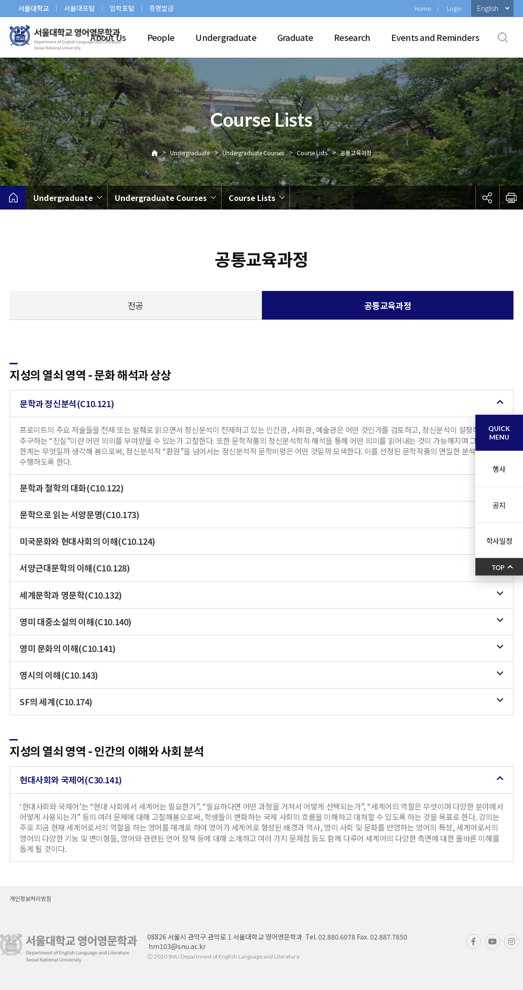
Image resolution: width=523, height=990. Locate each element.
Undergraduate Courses (253, 153)
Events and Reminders (435, 37)
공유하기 (487, 198)
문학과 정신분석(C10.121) (67, 403)
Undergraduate (225, 37)
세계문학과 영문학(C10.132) (71, 595)
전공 (135, 305)
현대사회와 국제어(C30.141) (71, 779)
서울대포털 (79, 8)
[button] (261, 403)
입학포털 (122, 8)
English (487, 8)
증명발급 (161, 8)
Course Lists (312, 153)
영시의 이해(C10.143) (59, 675)
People (161, 37)
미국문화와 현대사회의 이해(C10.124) (87, 541)
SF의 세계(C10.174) (56, 701)
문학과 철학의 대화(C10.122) (71, 487)
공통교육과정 (356, 153)
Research (352, 37)
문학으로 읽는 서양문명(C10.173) (80, 514)
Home (422, 8)
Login (454, 8)
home (13, 198)
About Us (108, 37)
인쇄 (511, 198)
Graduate (295, 37)
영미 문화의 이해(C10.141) (68, 648)
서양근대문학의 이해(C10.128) (75, 567)
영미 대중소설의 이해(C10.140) (75, 621)
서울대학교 (33, 8)
